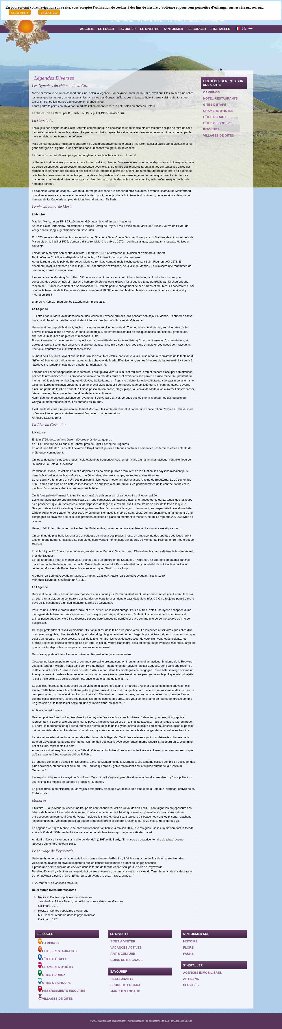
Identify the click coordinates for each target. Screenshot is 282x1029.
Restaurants (122, 979)
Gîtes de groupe (217, 123)
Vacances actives (126, 947)
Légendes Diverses (54, 78)
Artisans (191, 979)
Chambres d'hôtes (56, 965)
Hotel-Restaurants (57, 949)
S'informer (173, 29)
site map (165, 1021)
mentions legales (136, 1021)
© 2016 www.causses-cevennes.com (108, 1021)
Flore (188, 947)
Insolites (211, 129)
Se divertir (150, 29)
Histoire (190, 941)
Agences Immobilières (202, 972)
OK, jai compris (19, 12)
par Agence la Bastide (181, 1021)
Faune (188, 953)
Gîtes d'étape (214, 104)
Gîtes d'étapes (52, 957)
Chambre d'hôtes (218, 111)
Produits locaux (125, 985)
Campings (211, 92)
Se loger (106, 29)
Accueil (87, 29)
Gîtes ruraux (214, 117)
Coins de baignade (126, 960)
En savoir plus (49, 12)
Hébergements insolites (61, 989)
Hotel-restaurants (220, 98)
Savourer (127, 29)
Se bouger (196, 29)
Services (191, 985)
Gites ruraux (51, 973)
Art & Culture (122, 953)
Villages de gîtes (218, 135)
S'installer (220, 29)
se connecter (152, 1021)
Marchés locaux (125, 991)
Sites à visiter (122, 941)
